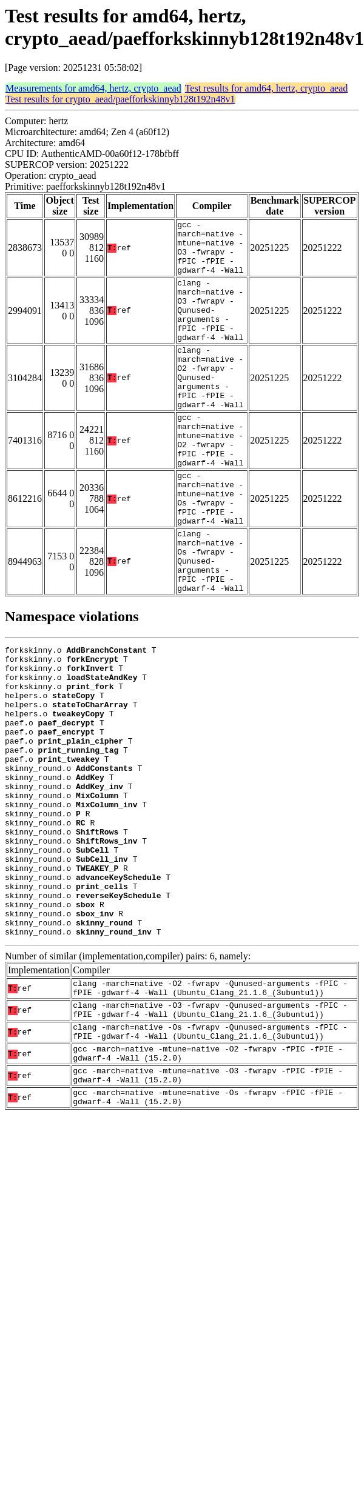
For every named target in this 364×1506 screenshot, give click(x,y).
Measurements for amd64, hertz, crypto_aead (93, 88)
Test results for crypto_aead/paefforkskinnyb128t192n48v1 (120, 99)
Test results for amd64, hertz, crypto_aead (266, 88)
